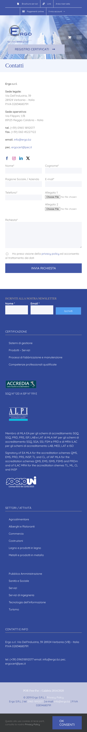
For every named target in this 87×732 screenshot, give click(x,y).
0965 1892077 (36, 701)
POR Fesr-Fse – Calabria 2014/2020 (43, 690)
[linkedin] (21, 158)
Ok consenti (67, 723)
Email (35, 303)
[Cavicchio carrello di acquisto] (69, 37)
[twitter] (28, 158)
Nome (10, 303)
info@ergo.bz (22, 139)
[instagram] (14, 158)
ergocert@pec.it (21, 147)
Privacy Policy (55, 697)
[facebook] (7, 158)
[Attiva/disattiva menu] (79, 37)
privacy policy (50, 253)
